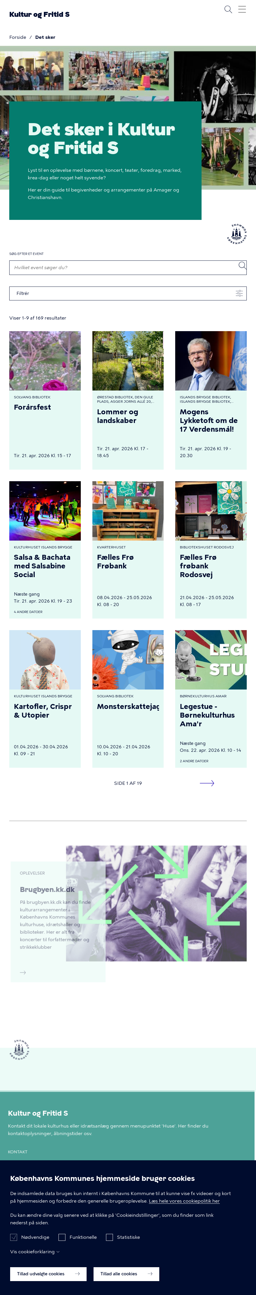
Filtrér (23, 293)
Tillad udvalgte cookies (48, 1275)
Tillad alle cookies (126, 1275)
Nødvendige (35, 1239)
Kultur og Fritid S (39, 14)
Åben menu (242, 9)
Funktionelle (83, 1239)
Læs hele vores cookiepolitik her (184, 1202)
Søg (228, 9)
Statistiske (128, 1239)
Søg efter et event (26, 254)
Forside (17, 37)
